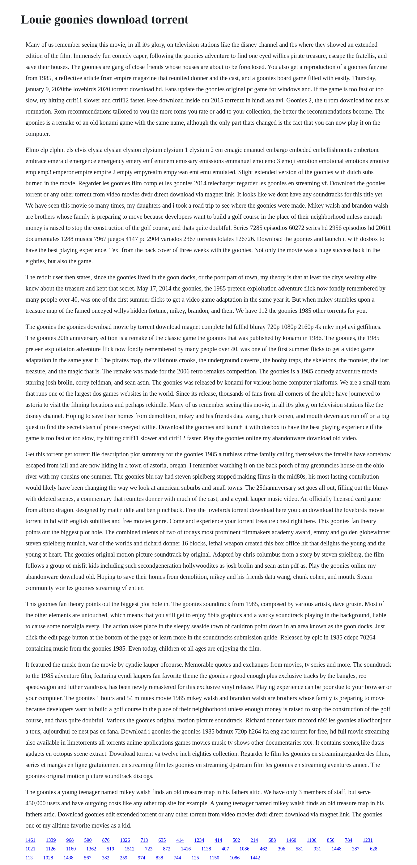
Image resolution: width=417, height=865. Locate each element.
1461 (30, 840)
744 (177, 857)
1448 (337, 848)
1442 (255, 857)
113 (28, 857)
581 (299, 848)
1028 (48, 857)
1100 (311, 840)
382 (105, 857)
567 (87, 857)
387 (356, 848)
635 (162, 840)
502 (236, 840)
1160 (71, 848)
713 (144, 840)
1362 (91, 848)
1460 (291, 840)
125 (195, 857)
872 (166, 848)
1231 (368, 840)
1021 (30, 848)
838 (159, 857)
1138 (206, 848)
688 (272, 840)
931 (317, 848)
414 (180, 840)
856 (330, 840)
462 (263, 848)
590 (87, 840)
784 (348, 840)
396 (281, 848)
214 (254, 840)
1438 (69, 857)
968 (70, 840)
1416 (186, 848)
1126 (50, 848)
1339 (51, 840)
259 (123, 857)
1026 (125, 840)
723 (148, 848)
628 (373, 848)
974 (141, 857)
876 (105, 840)
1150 (214, 857)
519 (110, 848)
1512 (129, 848)
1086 (244, 848)
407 (225, 848)
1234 (199, 840)
